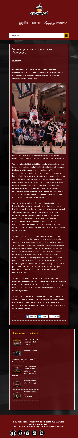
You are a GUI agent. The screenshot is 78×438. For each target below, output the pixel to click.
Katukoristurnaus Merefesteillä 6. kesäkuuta (31, 341)
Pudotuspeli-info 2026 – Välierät (31, 381)
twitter (42, 316)
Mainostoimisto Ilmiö (34, 427)
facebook (31, 316)
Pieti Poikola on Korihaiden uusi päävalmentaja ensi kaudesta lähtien (24, 371)
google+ (54, 316)
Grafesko (59, 427)
